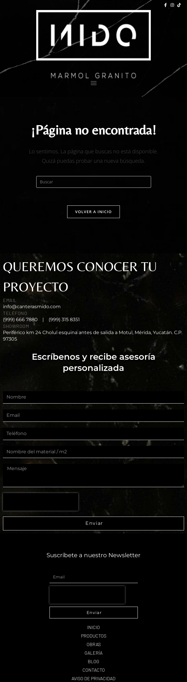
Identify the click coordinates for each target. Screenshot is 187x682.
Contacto (93, 670)
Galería (93, 653)
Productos (93, 635)
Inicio (93, 627)
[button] (93, 83)
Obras (94, 644)
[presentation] (40, 502)
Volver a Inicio (93, 211)
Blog (93, 661)
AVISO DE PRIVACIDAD (93, 678)
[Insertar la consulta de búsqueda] (93, 182)
